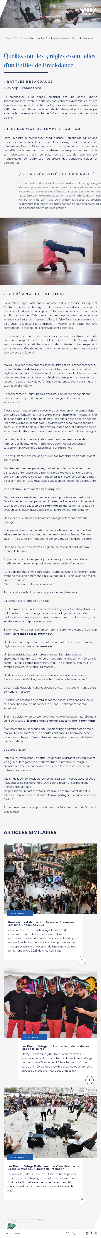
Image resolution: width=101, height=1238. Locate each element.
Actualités (21, 38)
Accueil (9, 38)
